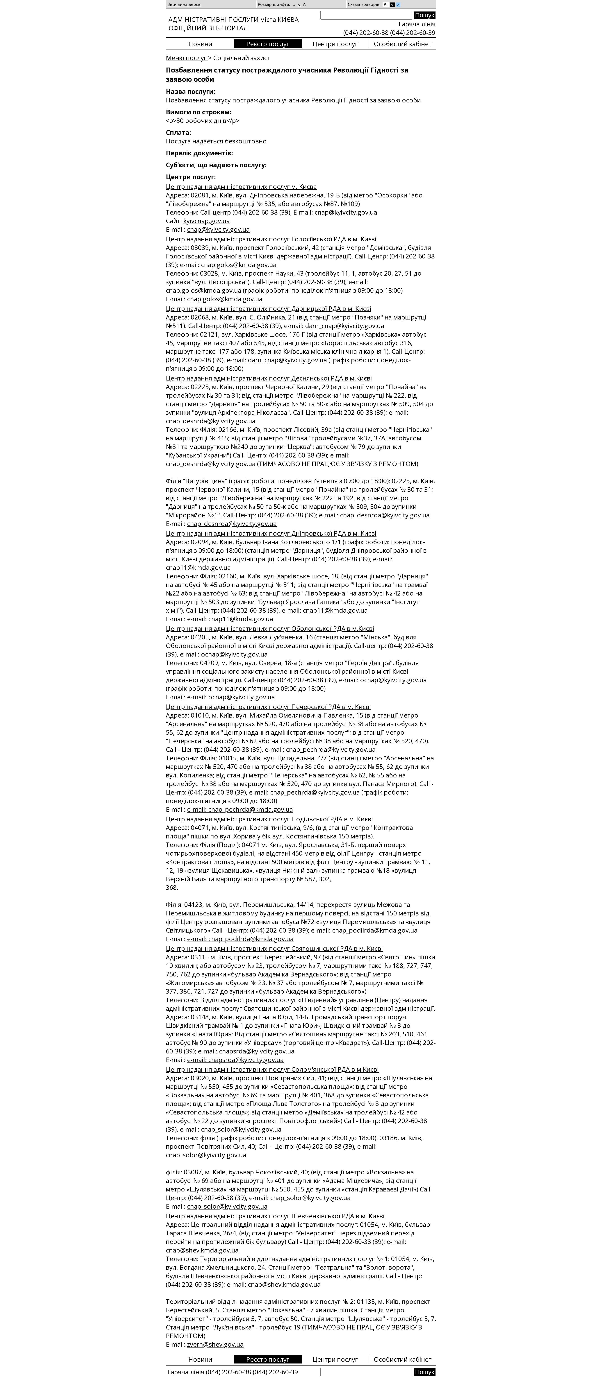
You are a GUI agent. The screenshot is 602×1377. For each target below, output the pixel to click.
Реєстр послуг (267, 43)
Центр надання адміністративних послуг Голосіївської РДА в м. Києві (271, 239)
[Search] (366, 15)
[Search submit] (425, 15)
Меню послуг (187, 57)
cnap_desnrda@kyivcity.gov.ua (232, 523)
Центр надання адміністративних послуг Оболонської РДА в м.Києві (270, 628)
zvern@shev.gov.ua (215, 1344)
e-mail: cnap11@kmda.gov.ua (230, 618)
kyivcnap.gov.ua (206, 220)
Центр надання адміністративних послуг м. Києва (241, 186)
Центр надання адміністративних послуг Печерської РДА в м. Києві (268, 706)
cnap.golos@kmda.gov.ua (224, 298)
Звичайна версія (184, 4)
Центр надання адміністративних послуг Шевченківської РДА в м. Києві (275, 1216)
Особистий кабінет (403, 43)
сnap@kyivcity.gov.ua (218, 229)
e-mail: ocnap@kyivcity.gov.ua (231, 697)
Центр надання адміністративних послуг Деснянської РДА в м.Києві (269, 378)
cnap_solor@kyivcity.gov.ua (227, 1206)
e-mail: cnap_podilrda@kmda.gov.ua (240, 938)
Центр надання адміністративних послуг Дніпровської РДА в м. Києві (271, 533)
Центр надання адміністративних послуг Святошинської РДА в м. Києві (274, 948)
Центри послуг (335, 43)
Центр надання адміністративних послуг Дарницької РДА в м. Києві (268, 308)
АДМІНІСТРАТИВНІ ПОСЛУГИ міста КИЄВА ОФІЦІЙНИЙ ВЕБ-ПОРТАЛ (234, 23)
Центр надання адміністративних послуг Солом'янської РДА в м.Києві (272, 1069)
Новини (200, 43)
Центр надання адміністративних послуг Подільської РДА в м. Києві (269, 819)
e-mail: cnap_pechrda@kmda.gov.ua (240, 809)
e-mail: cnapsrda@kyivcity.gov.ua (235, 1059)
